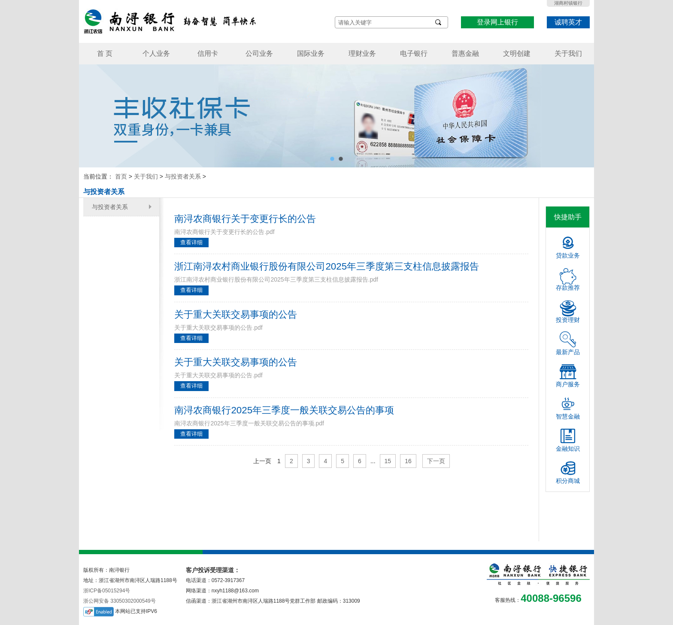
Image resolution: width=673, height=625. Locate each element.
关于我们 (568, 53)
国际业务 (310, 53)
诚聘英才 (568, 22)
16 (408, 461)
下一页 (436, 461)
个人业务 (156, 53)
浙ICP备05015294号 (106, 591)
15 (388, 461)
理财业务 (362, 53)
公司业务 (259, 53)
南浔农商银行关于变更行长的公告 (245, 218)
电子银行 (413, 53)
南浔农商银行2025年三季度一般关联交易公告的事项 (284, 410)
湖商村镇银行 (568, 3)
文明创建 (517, 53)
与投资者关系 (183, 176)
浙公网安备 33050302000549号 (119, 601)
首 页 (104, 53)
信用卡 (207, 53)
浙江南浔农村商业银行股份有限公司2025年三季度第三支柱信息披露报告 (326, 266)
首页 (121, 176)
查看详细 (191, 242)
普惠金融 (465, 53)
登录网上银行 (497, 22)
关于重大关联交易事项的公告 (235, 314)
